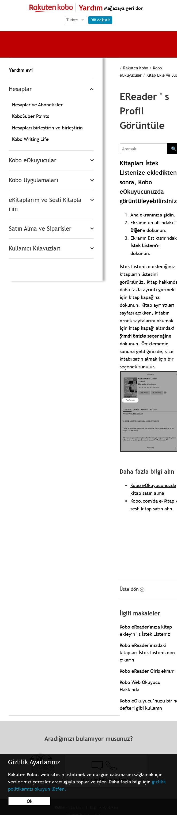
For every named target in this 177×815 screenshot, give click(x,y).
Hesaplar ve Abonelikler (37, 105)
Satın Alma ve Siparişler (40, 228)
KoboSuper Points (30, 116)
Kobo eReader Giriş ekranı (147, 671)
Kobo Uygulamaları (33, 180)
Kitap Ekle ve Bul (161, 75)
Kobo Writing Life (30, 139)
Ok (29, 801)
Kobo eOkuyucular (33, 160)
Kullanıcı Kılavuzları (35, 248)
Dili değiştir (100, 19)
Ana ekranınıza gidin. (153, 215)
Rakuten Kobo (135, 67)
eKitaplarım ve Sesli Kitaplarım (45, 204)
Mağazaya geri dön (123, 8)
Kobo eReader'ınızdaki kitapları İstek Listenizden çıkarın (147, 652)
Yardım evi (21, 70)
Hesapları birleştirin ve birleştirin (47, 128)
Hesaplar (20, 89)
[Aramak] (143, 148)
